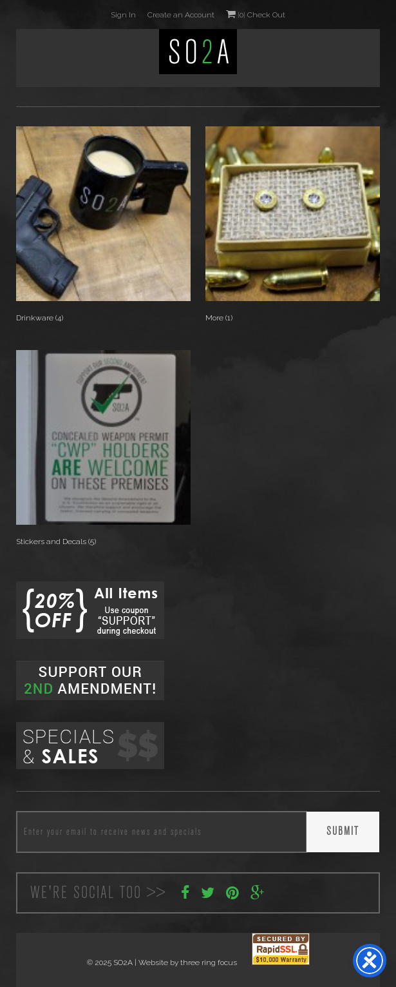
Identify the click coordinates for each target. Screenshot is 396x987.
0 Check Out (255, 14)
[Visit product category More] (292, 226)
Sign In (123, 14)
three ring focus (208, 962)
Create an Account (180, 14)
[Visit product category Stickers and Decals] (103, 450)
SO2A (198, 51)
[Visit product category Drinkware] (103, 226)
